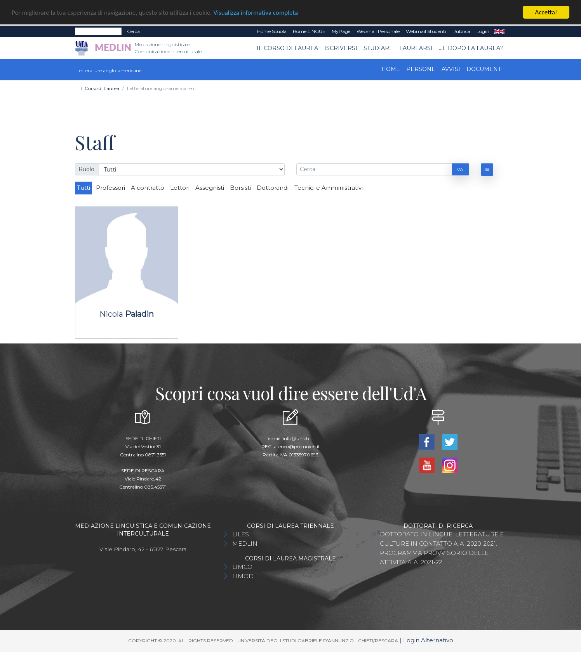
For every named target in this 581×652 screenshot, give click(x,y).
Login (483, 31)
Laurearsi (416, 47)
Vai (460, 169)
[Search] (98, 31)
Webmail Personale (378, 31)
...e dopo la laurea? (471, 47)
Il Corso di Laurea (287, 47)
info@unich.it (298, 438)
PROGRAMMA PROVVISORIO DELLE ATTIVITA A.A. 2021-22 (434, 557)
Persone (420, 69)
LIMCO (242, 566)
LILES (240, 534)
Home (390, 69)
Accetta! (546, 12)
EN (499, 31)
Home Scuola (272, 31)
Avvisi (451, 69)
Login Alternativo (428, 640)
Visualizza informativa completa (256, 13)
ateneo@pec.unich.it (297, 446)
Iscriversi (340, 47)
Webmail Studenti (426, 31)
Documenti (484, 69)
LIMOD (243, 576)
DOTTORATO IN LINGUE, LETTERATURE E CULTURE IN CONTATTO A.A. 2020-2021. (442, 539)
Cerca (133, 31)
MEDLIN (244, 543)
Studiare (378, 47)
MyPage (341, 31)
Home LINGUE (309, 31)
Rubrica (461, 31)
